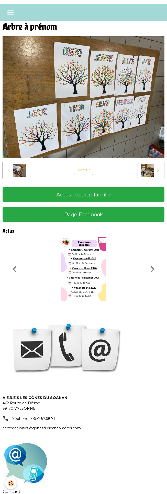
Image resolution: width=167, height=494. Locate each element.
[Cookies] (11, 483)
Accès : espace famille (83, 195)
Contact (11, 491)
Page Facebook (83, 214)
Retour (83, 170)
